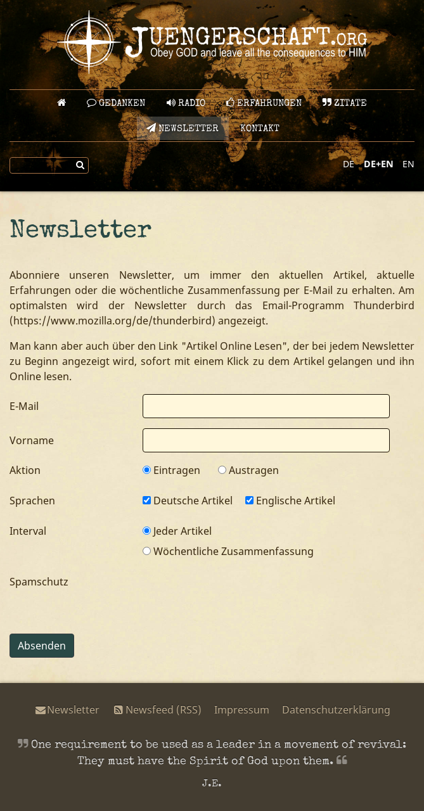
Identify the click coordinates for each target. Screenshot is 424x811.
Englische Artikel (290, 501)
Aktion (25, 470)
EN (408, 164)
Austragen (248, 470)
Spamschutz (39, 582)
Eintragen (171, 470)
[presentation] (239, 598)
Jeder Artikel (177, 531)
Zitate (345, 103)
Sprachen (32, 501)
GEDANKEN (116, 103)
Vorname (32, 440)
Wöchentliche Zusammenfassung (228, 551)
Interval (28, 531)
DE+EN (379, 164)
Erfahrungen (264, 103)
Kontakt (259, 129)
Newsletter (182, 128)
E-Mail (24, 406)
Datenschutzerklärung (336, 710)
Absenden (42, 646)
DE (348, 164)
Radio (186, 103)
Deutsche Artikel (188, 501)
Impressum (241, 710)
